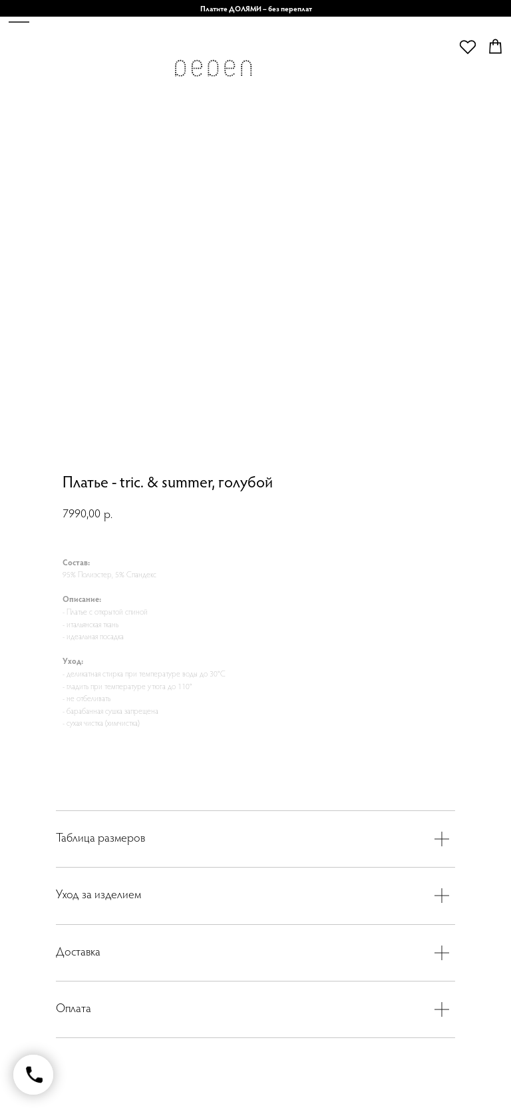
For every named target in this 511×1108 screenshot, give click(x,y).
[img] (213, 72)
